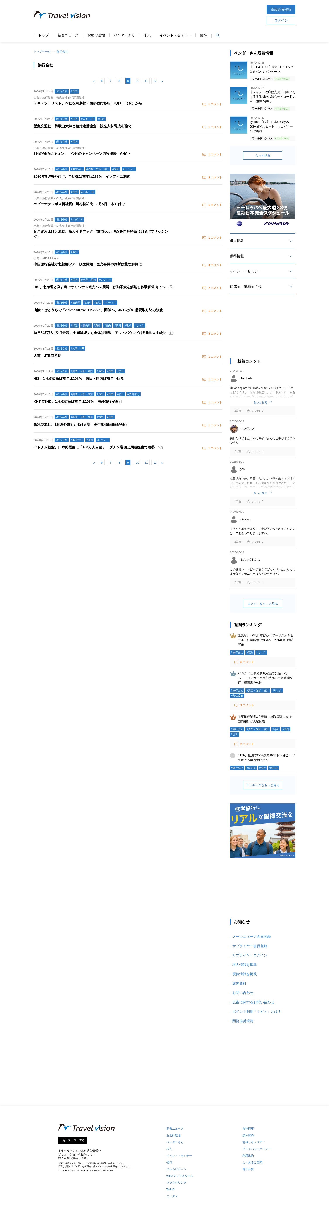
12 (154, 80)
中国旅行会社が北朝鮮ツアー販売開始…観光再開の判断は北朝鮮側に (88, 264)
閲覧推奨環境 (242, 1021)
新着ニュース (68, 35)
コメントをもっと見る (262, 603)
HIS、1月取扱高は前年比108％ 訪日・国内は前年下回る (79, 378)
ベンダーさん (124, 35)
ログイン (281, 20)
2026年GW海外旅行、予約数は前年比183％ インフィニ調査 (82, 176)
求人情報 (237, 241)
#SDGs (273, 767)
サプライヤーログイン (249, 955)
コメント (215, 104)
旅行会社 (62, 51)
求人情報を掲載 (244, 965)
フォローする (76, 1140)
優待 (203, 35)
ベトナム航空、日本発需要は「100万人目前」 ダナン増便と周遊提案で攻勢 (94, 447)
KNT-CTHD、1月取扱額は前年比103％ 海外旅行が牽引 (78, 401)
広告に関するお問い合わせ (253, 1002)
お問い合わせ (242, 993)
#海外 (275, 729)
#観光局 (251, 767)
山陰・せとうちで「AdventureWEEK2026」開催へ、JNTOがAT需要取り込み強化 (98, 310)
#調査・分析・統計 (258, 690)
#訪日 (234, 734)
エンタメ (172, 1196)
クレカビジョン (176, 1169)
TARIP (170, 1189)
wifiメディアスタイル (179, 1176)
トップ (43, 35)
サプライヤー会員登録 (249, 946)
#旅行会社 (237, 652)
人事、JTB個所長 (47, 356)
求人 (147, 35)
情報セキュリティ (253, 1142)
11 (146, 80)
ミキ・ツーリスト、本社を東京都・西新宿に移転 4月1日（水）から (88, 103)
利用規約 (248, 1155)
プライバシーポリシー (256, 1149)
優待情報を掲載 (244, 974)
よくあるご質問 (252, 1162)
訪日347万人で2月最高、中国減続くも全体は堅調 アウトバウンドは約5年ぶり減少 (100, 333)
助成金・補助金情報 (245, 286)
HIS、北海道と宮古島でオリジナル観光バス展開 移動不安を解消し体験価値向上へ (99, 287)
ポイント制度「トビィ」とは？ (256, 1011)
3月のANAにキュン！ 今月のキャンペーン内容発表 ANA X (82, 153)
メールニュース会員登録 (251, 936)
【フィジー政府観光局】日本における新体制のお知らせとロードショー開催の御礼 (272, 96)
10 (137, 80)
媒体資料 (239, 983)
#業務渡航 (237, 695)
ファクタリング (176, 1182)
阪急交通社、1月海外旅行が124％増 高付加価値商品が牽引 (81, 424)
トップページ (42, 51)
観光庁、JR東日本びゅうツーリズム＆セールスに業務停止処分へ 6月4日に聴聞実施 (265, 640)
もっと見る (262, 155)
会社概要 (248, 1128)
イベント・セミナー (175, 35)
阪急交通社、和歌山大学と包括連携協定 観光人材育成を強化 (82, 126)
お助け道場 (96, 35)
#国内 (286, 729)
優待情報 (237, 256)
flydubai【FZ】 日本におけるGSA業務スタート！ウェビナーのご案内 (271, 126)
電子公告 (248, 1169)
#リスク (261, 652)
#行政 (250, 652)
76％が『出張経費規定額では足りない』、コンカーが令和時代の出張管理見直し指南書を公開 (265, 678)
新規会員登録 (281, 9)
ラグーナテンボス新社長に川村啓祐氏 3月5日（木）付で (79, 204)
